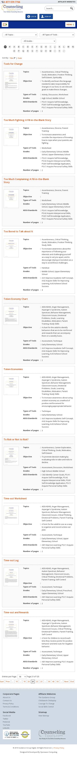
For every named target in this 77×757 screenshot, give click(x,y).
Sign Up (48, 16)
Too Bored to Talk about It (18, 231)
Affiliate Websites (66, 2)
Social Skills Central (46, 707)
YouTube (6, 725)
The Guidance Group (46, 697)
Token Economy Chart (16, 298)
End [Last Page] (72, 681)
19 (24, 681)
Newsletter (5, 24)
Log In (33, 16)
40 (53, 681)
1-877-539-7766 (12, 2)
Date (20, 58)
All (5, 47)
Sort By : (5, 58)
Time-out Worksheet (15, 498)
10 (17, 681)
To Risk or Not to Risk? (16, 439)
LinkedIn (6, 728)
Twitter (5, 719)
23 (41, 681)
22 (37, 681)
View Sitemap (43, 716)
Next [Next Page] (66, 681)
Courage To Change (46, 703)
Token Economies (13, 369)
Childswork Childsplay (47, 700)
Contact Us (7, 700)
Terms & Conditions (11, 707)
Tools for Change (13, 63)
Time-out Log (11, 560)
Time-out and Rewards (16, 612)
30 (49, 681)
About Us (6, 697)
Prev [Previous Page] (8, 681)
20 (29, 681)
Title (13, 58)
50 (58, 681)
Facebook (7, 716)
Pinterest (6, 722)
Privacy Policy (8, 703)
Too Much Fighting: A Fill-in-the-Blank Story (27, 120)
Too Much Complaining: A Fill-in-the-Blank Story (26, 181)
